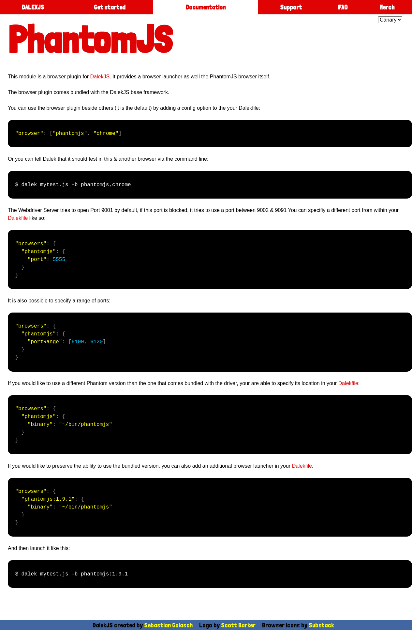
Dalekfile (18, 218)
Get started (109, 7)
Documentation (206, 7)
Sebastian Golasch (168, 625)
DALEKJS (33, 7)
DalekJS (100, 76)
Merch (386, 7)
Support (291, 7)
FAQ (342, 7)
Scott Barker (238, 625)
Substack (321, 625)
